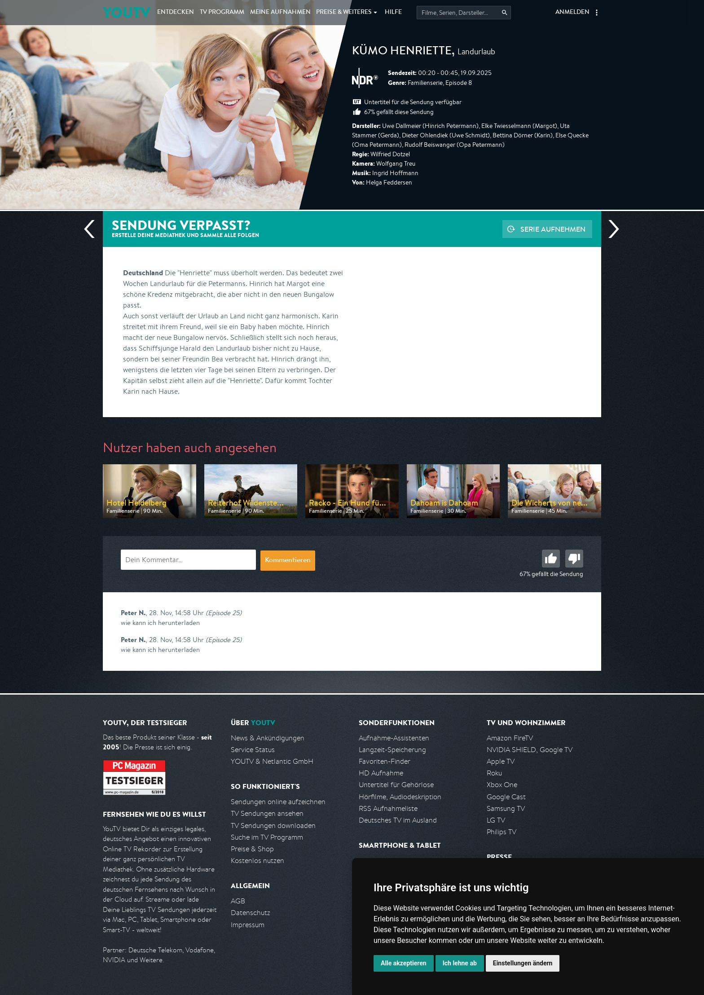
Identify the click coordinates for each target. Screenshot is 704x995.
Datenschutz (250, 912)
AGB (238, 901)
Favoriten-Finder (384, 761)
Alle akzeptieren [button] (404, 963)
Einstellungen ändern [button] (523, 963)
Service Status (253, 749)
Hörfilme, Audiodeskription (400, 796)
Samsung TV (506, 808)
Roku (494, 773)
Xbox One (502, 784)
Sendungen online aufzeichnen (278, 801)
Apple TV (501, 761)
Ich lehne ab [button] (460, 963)
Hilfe (393, 12)
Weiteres (344, 12)
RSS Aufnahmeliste (388, 808)
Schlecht (574, 559)
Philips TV (501, 832)
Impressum (247, 924)
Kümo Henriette (402, 52)
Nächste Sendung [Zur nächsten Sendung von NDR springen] (610, 229)
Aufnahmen (280, 12)
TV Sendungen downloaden (273, 825)
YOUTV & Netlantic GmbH (272, 761)
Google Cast (506, 796)
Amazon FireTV (510, 738)
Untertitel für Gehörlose (396, 784)
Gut (551, 559)
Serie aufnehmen (552, 229)
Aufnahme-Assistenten (394, 738)
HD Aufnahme (381, 773)
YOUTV (126, 12)
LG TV (496, 820)
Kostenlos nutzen (257, 860)
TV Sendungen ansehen (267, 813)
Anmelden (572, 12)
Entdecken (175, 12)
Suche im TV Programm (267, 837)
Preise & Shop (252, 849)
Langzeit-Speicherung (392, 749)
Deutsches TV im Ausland (398, 820)
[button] (596, 12)
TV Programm (222, 12)
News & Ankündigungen (267, 738)
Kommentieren (288, 560)
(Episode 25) (224, 612)
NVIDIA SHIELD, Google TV (529, 749)
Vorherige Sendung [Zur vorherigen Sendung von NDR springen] (93, 229)
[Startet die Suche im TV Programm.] (464, 12)
